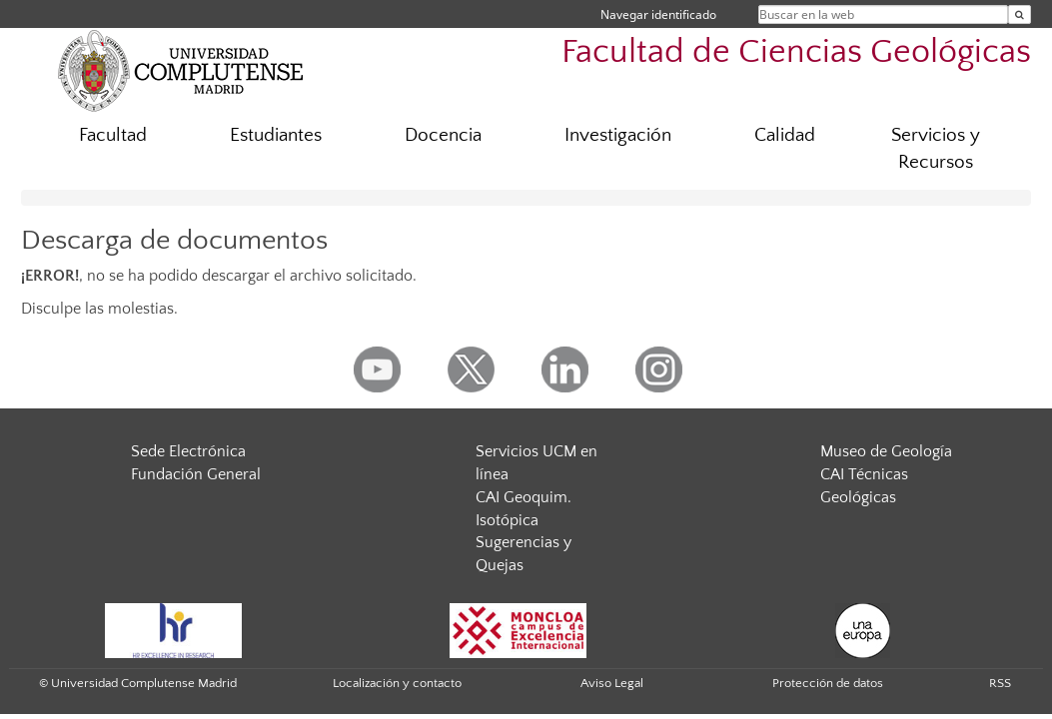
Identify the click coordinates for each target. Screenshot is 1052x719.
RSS (1000, 683)
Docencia (443, 135)
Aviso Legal (611, 683)
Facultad (113, 135)
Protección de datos (827, 683)
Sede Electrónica (188, 451)
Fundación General (196, 474)
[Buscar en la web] (1019, 14)
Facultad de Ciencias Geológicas (796, 52)
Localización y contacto (397, 683)
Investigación (617, 135)
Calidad (784, 135)
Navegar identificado (658, 14)
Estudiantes (276, 135)
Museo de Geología (886, 451)
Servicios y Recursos (935, 149)
